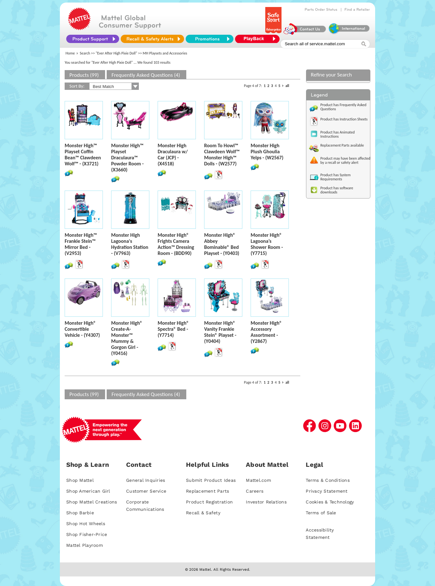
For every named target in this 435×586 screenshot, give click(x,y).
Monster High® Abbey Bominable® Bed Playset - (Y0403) (221, 244)
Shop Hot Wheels (85, 523)
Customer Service (146, 491)
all (287, 85)
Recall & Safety (203, 512)
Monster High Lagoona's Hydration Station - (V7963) (129, 244)
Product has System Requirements (335, 177)
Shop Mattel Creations (91, 501)
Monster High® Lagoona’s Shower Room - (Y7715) (267, 244)
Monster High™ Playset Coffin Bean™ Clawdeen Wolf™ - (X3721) (83, 154)
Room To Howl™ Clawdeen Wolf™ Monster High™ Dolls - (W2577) (222, 154)
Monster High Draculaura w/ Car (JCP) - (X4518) (173, 154)
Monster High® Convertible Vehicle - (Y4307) (82, 329)
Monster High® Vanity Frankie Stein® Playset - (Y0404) (220, 332)
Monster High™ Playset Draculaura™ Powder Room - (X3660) (127, 157)
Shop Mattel (80, 480)
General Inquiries (145, 480)
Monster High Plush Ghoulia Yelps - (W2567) (267, 151)
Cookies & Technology (330, 501)
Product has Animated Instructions (337, 134)
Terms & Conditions (328, 480)
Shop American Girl (88, 491)
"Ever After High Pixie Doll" (116, 53)
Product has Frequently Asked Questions (343, 107)
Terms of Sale (321, 512)
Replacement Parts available (342, 145)
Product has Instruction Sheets (343, 119)
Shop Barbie (80, 512)
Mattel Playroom (84, 545)
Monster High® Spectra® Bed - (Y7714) (173, 329)
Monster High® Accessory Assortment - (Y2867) (266, 332)
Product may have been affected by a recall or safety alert (345, 160)
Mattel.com (258, 480)
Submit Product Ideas (211, 480)
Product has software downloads (336, 190)
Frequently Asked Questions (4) (145, 75)
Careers (254, 491)
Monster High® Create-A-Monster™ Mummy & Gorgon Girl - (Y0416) (126, 338)
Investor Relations (266, 501)
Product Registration (209, 501)
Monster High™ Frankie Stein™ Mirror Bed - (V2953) (81, 244)
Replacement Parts (207, 491)
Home (70, 53)
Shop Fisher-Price (86, 534)
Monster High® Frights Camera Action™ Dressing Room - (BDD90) (176, 244)
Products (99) (84, 75)
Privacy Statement (326, 491)
